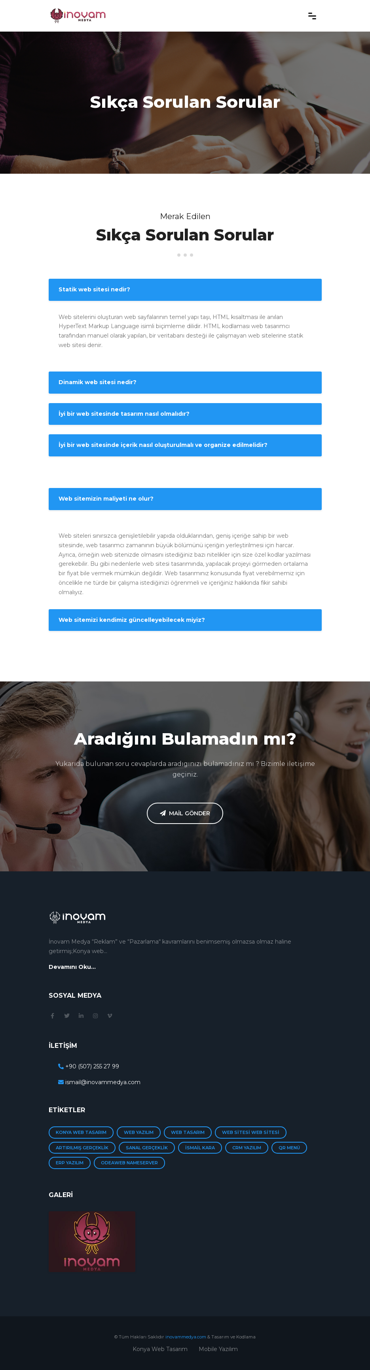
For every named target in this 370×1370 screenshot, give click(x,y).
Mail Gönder (185, 813)
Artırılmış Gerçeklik (82, 1147)
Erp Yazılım (69, 1162)
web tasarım (188, 1132)
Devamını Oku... (72, 966)
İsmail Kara (200, 1147)
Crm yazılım (246, 1147)
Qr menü (289, 1147)
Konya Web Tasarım (81, 1132)
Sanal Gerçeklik (147, 1147)
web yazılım (139, 1132)
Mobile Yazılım (218, 1349)
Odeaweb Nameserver (129, 1162)
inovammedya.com (185, 1337)
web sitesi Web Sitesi (250, 1132)
